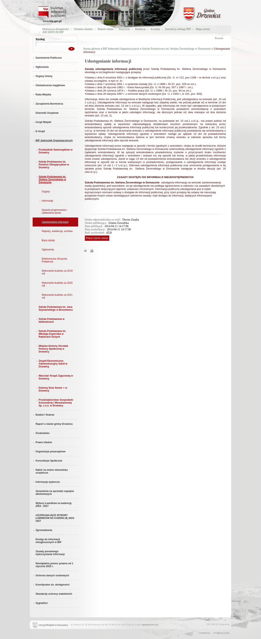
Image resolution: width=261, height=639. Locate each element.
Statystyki (124, 29)
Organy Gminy (43, 76)
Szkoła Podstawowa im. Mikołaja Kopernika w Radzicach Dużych (50, 334)
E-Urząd (39, 131)
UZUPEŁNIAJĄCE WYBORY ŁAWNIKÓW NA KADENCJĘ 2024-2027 (55, 518)
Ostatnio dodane (83, 29)
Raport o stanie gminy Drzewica (54, 424)
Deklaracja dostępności (55, 29)
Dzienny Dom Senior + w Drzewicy (51, 389)
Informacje (46, 200)
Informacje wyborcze (46, 482)
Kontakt (155, 29)
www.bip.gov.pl (52, 21)
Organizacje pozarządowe (49, 451)
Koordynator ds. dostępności (51, 584)
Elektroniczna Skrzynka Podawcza (54, 260)
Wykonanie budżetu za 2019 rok (57, 272)
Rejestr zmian (105, 29)
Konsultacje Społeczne (47, 460)
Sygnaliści (40, 603)
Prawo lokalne (42, 442)
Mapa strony (203, 29)
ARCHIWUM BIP (53, 32)
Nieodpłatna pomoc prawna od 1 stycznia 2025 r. (54, 565)
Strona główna (91, 48)
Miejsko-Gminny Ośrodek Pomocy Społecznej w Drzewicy (51, 349)
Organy (46, 191)
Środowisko (41, 433)
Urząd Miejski (42, 122)
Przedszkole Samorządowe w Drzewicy (54, 151)
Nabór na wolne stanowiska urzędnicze (50, 471)
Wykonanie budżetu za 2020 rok (57, 284)
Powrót (219, 38)
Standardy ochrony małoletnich (54, 593)
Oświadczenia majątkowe (49, 85)
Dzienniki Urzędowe (47, 113)
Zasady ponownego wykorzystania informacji (50, 553)
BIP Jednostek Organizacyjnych (53, 140)
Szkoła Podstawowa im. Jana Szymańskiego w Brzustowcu (56, 308)
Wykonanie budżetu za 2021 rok (57, 296)
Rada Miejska (42, 94)
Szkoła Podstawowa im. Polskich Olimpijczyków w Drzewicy (52, 164)
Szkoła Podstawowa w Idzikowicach (50, 320)
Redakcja (140, 29)
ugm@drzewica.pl (150, 624)
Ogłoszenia (41, 67)
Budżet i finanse (43, 414)
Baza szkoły (48, 240)
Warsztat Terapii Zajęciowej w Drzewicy (54, 377)
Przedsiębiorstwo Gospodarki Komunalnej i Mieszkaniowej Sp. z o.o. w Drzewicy (54, 402)
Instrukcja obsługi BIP (178, 29)
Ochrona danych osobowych (51, 575)
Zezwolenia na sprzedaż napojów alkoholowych (55, 492)
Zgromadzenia (42, 530)
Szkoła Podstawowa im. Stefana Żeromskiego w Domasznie (50, 179)
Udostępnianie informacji (55, 222)
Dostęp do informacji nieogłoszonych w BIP (49, 541)
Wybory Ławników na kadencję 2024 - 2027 (54, 504)
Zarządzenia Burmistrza (48, 103)
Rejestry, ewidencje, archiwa (57, 231)
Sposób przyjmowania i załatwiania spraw (54, 211)
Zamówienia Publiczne (47, 57)
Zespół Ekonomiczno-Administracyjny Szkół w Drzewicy (51, 363)
